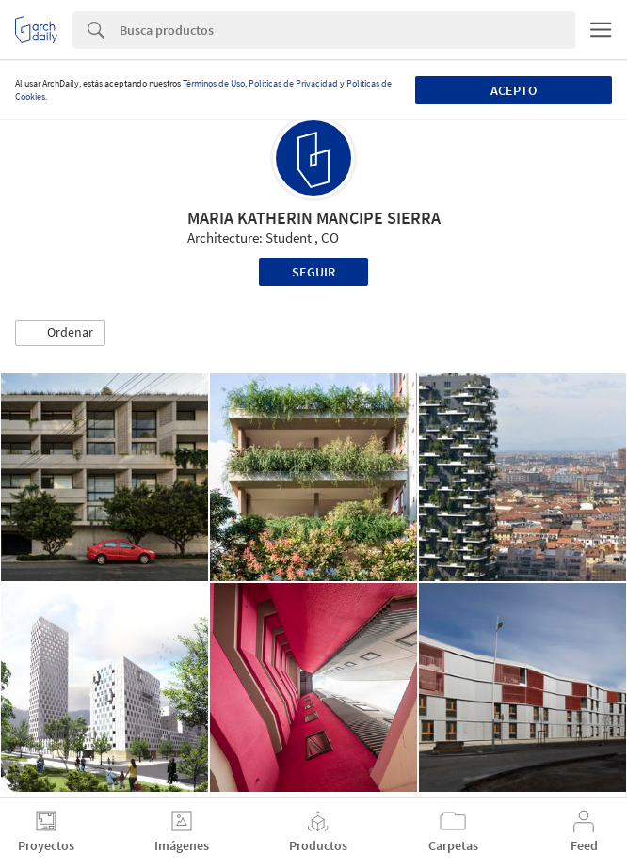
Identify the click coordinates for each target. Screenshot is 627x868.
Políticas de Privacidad (293, 83)
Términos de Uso (214, 83)
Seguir (313, 271)
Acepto (513, 90)
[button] (60, 333)
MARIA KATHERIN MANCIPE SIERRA (314, 218)
